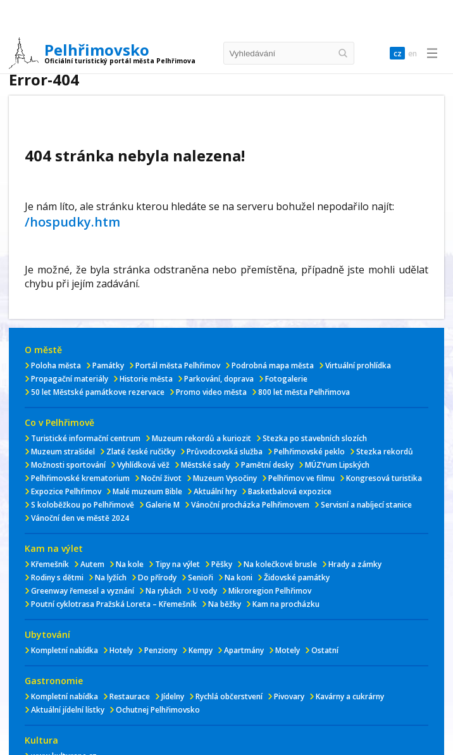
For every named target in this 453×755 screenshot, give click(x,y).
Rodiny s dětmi (57, 577)
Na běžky (224, 604)
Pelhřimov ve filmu (301, 478)
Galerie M (163, 504)
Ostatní (324, 650)
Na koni (238, 577)
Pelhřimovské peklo (309, 451)
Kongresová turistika (384, 478)
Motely (287, 650)
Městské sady (205, 464)
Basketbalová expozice (290, 491)
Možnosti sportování (68, 464)
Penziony (160, 650)
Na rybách (164, 590)
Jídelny (172, 696)
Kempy (201, 650)
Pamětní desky (267, 464)
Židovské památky (297, 577)
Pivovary (289, 696)
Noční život (161, 478)
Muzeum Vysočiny (225, 478)
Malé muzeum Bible (147, 491)
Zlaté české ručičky (140, 451)
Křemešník (50, 564)
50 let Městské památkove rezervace (97, 392)
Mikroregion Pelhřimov (269, 590)
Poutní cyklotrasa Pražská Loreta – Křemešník (114, 604)
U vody (205, 590)
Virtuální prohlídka (358, 365)
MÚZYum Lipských (337, 464)
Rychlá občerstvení (229, 696)
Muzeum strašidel (63, 451)
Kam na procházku (286, 604)
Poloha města (56, 365)
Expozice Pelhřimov (66, 491)
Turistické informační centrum (85, 438)
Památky (108, 365)
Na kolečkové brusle (280, 564)
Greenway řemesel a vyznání (82, 590)
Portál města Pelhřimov (177, 365)
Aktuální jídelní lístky (67, 709)
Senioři (200, 577)
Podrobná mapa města (273, 365)
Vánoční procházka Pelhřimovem (250, 504)
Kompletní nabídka (64, 650)
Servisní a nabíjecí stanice (366, 504)
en (411, 53)
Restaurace (129, 696)
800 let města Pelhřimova (304, 392)
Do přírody (157, 577)
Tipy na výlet (177, 564)
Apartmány (244, 650)
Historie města (146, 378)
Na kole (130, 564)
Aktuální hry (215, 491)
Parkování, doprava (219, 378)
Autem (92, 564)
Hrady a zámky (355, 564)
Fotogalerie (286, 378)
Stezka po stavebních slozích (315, 438)
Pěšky (221, 564)
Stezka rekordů (384, 451)
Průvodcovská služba (225, 451)
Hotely (121, 650)
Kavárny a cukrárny (350, 696)
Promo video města (211, 392)
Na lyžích (111, 577)
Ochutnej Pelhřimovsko (158, 709)
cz (394, 53)
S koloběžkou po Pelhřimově (82, 504)
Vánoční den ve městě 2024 (80, 518)
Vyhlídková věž (143, 464)
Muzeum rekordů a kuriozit (201, 438)
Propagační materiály (69, 378)
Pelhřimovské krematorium (80, 478)
